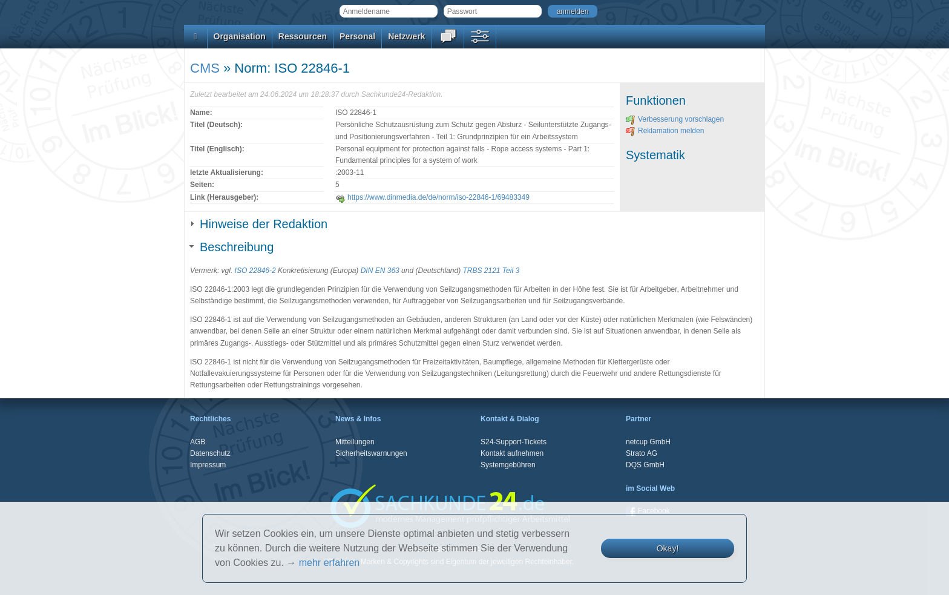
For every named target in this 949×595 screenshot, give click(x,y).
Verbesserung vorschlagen (675, 119)
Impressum (208, 465)
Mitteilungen (355, 442)
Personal (357, 36)
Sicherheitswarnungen (371, 453)
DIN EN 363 (380, 270)
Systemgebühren (508, 465)
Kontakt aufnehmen (512, 453)
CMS (205, 68)
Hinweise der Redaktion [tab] (258, 224)
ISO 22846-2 (255, 270)
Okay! (668, 548)
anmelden (573, 11)
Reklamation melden (665, 131)
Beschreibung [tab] (232, 247)
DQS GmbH (645, 465)
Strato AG (641, 453)
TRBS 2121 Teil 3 (490, 270)
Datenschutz (210, 453)
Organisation (240, 36)
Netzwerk (406, 36)
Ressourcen (302, 36)
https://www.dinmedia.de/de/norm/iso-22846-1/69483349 (432, 197)
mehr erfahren (329, 562)
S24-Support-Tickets (514, 442)
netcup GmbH (648, 442)
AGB (197, 442)
